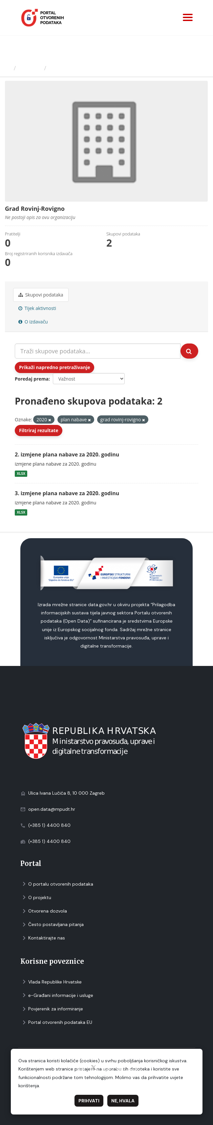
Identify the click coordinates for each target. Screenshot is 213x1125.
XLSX (21, 473)
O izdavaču (33, 322)
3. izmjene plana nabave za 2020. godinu (67, 493)
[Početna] (8, 68)
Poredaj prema (32, 379)
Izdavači (30, 68)
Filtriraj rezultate (38, 430)
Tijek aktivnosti (37, 308)
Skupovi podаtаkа (40, 295)
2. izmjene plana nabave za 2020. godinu (67, 454)
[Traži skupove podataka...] (98, 351)
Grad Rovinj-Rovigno (79, 68)
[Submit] (189, 351)
